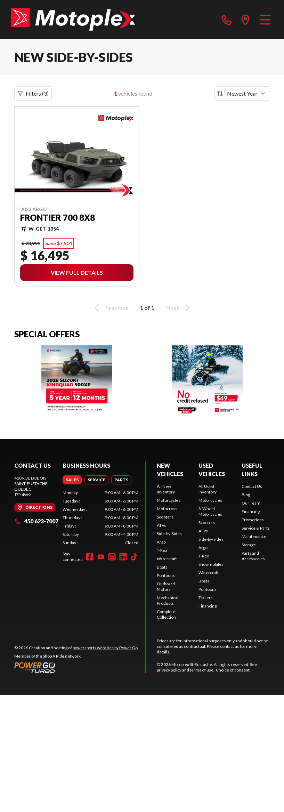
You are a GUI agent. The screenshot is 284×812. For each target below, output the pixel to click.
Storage (249, 544)
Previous (110, 308)
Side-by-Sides (169, 533)
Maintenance (254, 536)
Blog (246, 494)
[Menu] (265, 19)
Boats (162, 567)
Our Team (251, 503)
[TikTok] (134, 557)
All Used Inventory (207, 489)
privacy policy (169, 670)
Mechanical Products (167, 600)
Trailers (205, 597)
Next (179, 308)
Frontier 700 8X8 (57, 218)
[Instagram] (112, 557)
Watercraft (167, 558)
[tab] (72, 479)
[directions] (245, 19)
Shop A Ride (53, 656)
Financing (207, 606)
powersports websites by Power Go (105, 647)
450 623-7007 (36, 521)
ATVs (161, 525)
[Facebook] (90, 557)
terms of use (201, 670)
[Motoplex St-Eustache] (73, 19)
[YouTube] (101, 557)
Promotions (253, 519)
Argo (161, 542)
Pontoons (166, 575)
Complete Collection (166, 614)
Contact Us (252, 486)
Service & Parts (256, 528)
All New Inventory (166, 489)
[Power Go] (76, 667)
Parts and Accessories (253, 555)
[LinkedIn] (123, 557)
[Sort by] (242, 93)
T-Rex (162, 550)
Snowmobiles (211, 564)
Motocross (167, 508)
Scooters (165, 517)
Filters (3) (33, 93)
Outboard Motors (166, 586)
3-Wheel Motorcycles (210, 511)
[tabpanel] (100, 518)
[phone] (226, 19)
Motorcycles (168, 500)
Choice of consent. (233, 670)
